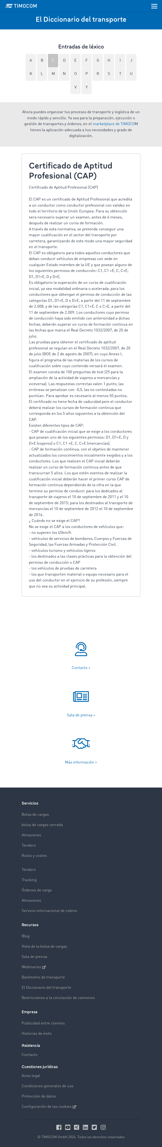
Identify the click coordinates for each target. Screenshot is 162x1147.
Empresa (29, 1012)
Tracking (29, 880)
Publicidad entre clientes (43, 1023)
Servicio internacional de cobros (49, 911)
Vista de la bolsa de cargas (44, 947)
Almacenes (31, 835)
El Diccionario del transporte (46, 988)
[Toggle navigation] (154, 6)
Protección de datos (39, 1096)
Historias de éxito (37, 1034)
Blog (26, 936)
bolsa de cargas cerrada (42, 825)
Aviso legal (31, 1076)
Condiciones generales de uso (48, 1086)
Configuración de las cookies (49, 1107)
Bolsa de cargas (35, 815)
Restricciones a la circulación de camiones (58, 998)
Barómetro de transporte (43, 977)
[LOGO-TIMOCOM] (21, 6)
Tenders (29, 846)
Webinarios (34, 967)
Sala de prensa (34, 957)
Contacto (29, 1055)
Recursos (30, 925)
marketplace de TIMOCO (114, 124)
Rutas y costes (34, 856)
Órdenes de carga (37, 890)
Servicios (30, 803)
